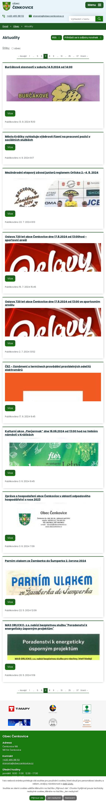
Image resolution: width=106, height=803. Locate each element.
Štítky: (6, 48)
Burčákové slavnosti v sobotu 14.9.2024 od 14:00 (38, 67)
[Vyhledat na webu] (80, 19)
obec (17, 48)
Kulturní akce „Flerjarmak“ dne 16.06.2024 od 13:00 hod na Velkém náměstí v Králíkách (51, 433)
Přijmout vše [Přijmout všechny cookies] (37, 798)
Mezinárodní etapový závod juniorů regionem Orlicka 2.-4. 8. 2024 (51, 172)
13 (61, 56)
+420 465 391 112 (11, 759)
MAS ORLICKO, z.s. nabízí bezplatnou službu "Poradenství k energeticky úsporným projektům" (46, 626)
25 (69, 56)
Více (10, 113)
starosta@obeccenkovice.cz (17, 763)
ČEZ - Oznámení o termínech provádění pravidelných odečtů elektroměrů (48, 368)
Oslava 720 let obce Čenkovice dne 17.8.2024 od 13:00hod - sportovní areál (46, 238)
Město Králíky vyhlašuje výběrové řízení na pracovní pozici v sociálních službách (47, 138)
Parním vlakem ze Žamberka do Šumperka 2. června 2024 (45, 561)
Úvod (5, 26)
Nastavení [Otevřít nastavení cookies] (70, 798)
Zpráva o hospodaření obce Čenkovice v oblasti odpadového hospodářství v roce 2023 (47, 497)
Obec (16, 26)
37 (77, 56)
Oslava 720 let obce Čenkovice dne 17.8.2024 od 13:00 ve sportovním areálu (52, 303)
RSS (56, 37)
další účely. (68, 783)
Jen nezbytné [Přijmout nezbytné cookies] (54, 798)
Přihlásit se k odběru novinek (83, 37)
